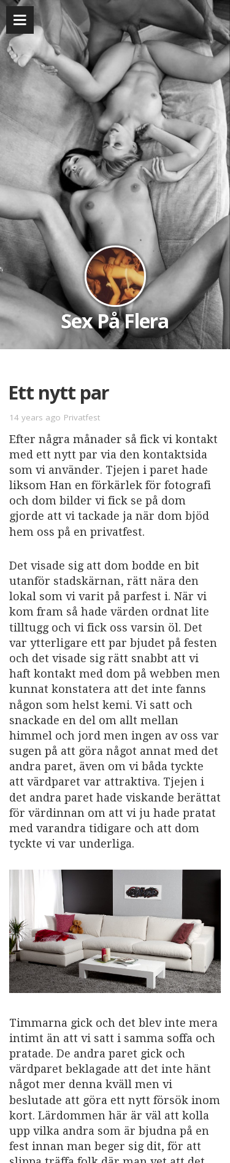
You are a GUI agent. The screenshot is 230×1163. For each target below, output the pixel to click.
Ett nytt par (58, 392)
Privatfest (82, 417)
